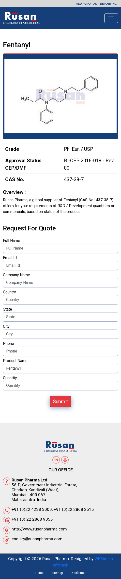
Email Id (10, 257)
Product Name (15, 360)
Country (9, 292)
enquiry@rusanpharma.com (37, 538)
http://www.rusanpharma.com (39, 529)
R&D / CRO (83, 3)
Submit (60, 401)
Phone (8, 343)
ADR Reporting (105, 3)
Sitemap (57, 573)
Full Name (11, 240)
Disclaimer (78, 573)
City (6, 326)
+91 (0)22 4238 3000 (32, 509)
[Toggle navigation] (111, 18)
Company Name (16, 275)
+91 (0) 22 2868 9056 (32, 519)
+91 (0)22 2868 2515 (74, 509)
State (7, 309)
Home (39, 573)
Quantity (10, 378)
